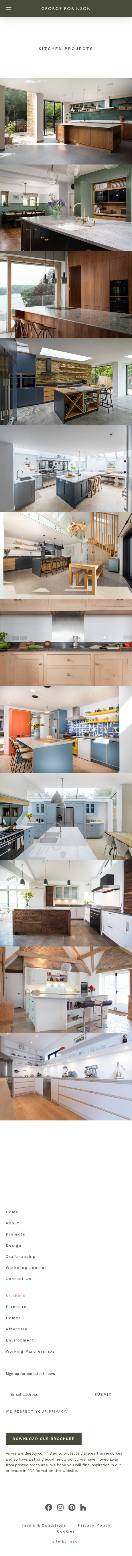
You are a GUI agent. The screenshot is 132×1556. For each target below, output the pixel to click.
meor (74, 1541)
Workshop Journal (26, 1268)
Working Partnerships (30, 1351)
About (12, 1223)
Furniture (16, 1307)
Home (12, 1212)
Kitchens (16, 1296)
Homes (13, 1318)
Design (13, 1245)
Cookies (66, 1531)
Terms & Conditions (43, 1525)
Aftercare (17, 1329)
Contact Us (18, 1279)
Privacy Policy (94, 1525)
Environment (20, 1340)
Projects (15, 1234)
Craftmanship (21, 1256)
